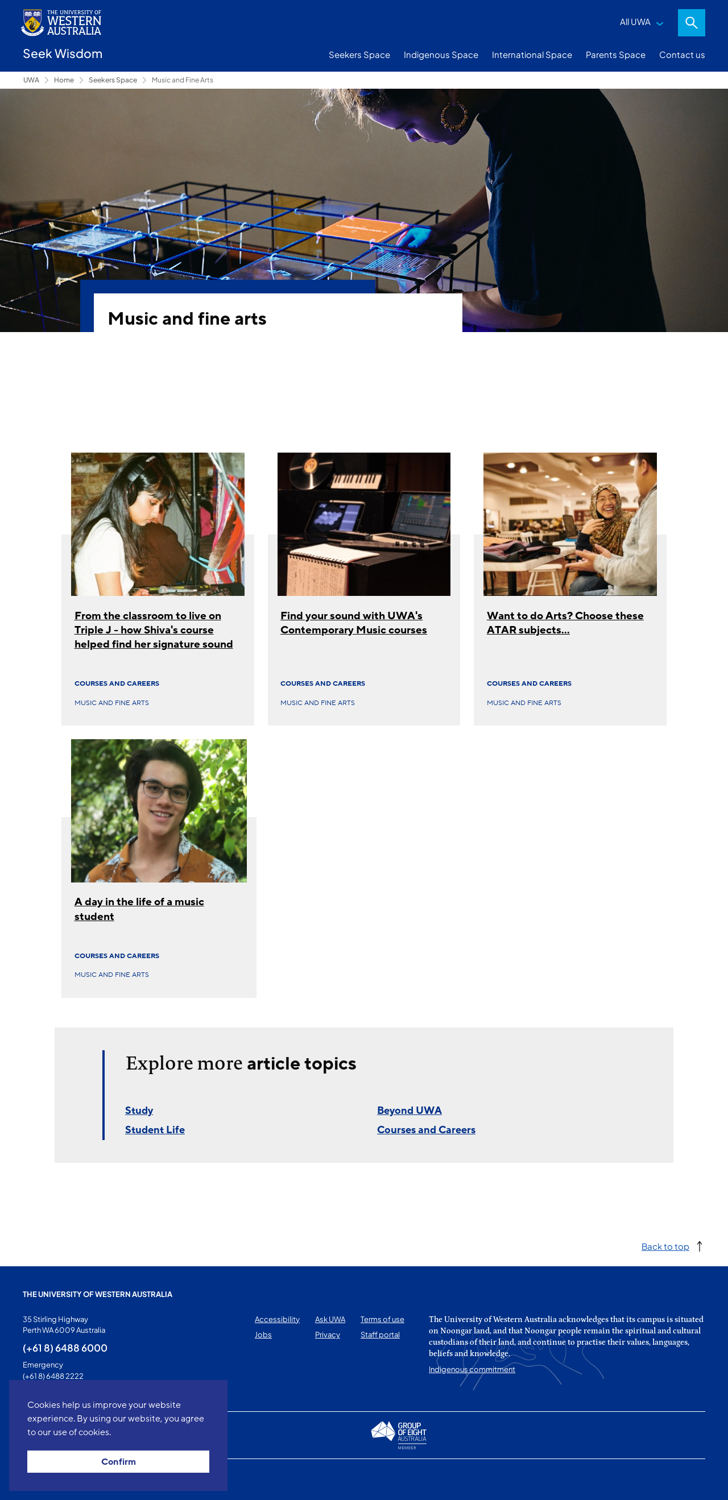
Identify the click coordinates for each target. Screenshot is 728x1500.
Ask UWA (330, 1319)
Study (139, 1110)
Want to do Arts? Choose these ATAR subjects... (565, 622)
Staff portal (380, 1334)
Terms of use (382, 1319)
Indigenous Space (441, 54)
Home (64, 80)
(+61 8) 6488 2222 (53, 1376)
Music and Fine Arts (182, 80)
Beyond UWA (409, 1110)
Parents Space (616, 54)
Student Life (155, 1130)
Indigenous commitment (472, 1369)
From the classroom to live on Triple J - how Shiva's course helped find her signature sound (154, 630)
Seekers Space (359, 54)
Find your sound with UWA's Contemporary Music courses (353, 622)
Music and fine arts (112, 702)
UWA (31, 80)
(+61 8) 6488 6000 (65, 1347)
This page (39, 1479)
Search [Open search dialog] (691, 22)
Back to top (665, 1246)
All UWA (635, 21)
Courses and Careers (117, 683)
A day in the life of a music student (139, 908)
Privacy (327, 1334)
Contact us (682, 54)
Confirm (118, 1462)
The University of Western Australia (97, 1294)
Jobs (263, 1334)
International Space (532, 54)
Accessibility (277, 1319)
